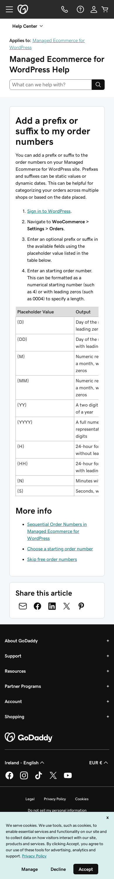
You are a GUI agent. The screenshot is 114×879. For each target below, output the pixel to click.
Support (13, 655)
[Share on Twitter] (66, 606)
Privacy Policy (55, 799)
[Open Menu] (7, 9)
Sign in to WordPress (48, 211)
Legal (29, 799)
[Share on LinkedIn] (52, 606)
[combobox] (50, 84)
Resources (15, 671)
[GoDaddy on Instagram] (24, 778)
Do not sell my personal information (57, 810)
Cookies (82, 799)
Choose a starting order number (60, 548)
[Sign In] (93, 9)
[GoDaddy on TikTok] (38, 778)
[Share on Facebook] (37, 606)
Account (13, 701)
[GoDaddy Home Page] (29, 737)
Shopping (14, 716)
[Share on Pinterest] (81, 606)
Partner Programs (23, 686)
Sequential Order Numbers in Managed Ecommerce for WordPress (57, 531)
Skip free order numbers (52, 559)
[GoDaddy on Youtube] (67, 778)
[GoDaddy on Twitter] (53, 778)
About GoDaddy (21, 640)
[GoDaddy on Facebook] (9, 778)
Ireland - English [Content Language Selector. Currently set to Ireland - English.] (25, 762)
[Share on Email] (22, 606)
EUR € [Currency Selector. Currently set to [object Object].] (99, 762)
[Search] (98, 84)
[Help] (79, 9)
